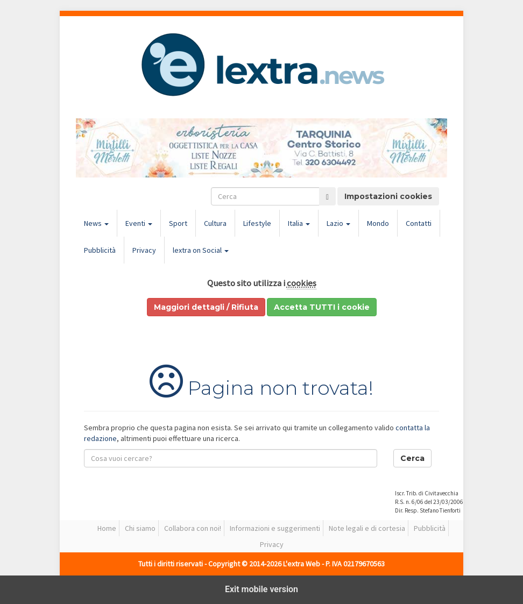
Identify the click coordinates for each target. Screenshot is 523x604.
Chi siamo (140, 528)
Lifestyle (257, 223)
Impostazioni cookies (388, 196)
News (96, 223)
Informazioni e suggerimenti (275, 528)
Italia (299, 223)
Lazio (338, 223)
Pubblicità (100, 250)
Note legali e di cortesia (367, 528)
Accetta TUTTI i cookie (322, 307)
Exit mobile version (261, 589)
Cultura (215, 223)
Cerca (412, 458)
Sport (178, 223)
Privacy (144, 250)
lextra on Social (201, 250)
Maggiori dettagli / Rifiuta (206, 307)
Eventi (138, 223)
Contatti (419, 223)
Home (106, 528)
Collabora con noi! (192, 528)
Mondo (378, 223)
